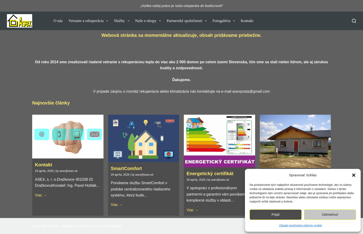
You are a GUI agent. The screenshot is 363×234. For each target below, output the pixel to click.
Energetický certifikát (210, 173)
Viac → (41, 195)
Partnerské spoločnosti (188, 21)
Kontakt (247, 21)
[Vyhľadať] (354, 21)
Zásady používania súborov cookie (300, 225)
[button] (353, 175)
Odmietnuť (330, 214)
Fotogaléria (225, 21)
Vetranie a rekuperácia (89, 21)
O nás (58, 21)
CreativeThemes (109, 226)
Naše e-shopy (149, 21)
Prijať (276, 214)
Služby (122, 21)
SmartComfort (126, 168)
